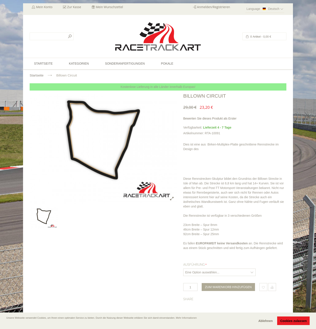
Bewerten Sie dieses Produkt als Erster (210, 118)
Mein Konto (44, 7)
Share (188, 299)
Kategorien (79, 63)
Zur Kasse (74, 7)
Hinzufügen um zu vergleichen (272, 287)
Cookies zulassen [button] (293, 321)
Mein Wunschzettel (109, 7)
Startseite (36, 75)
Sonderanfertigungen (125, 63)
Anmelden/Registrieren (213, 7)
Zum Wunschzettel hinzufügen (263, 287)
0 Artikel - (260, 36)
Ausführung (194, 264)
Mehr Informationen (186, 317)
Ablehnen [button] (265, 321)
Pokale (167, 63)
